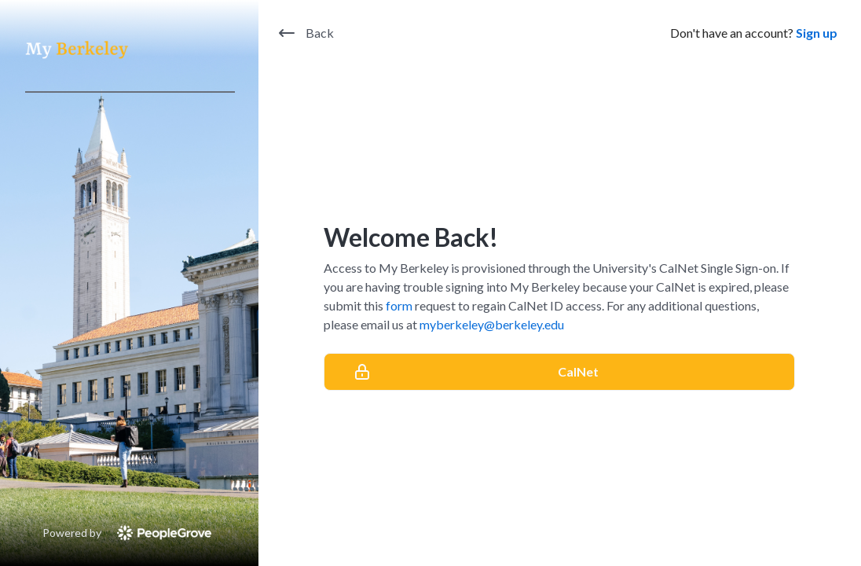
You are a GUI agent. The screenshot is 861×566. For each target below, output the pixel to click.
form (399, 305)
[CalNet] (559, 372)
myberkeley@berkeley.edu (492, 324)
